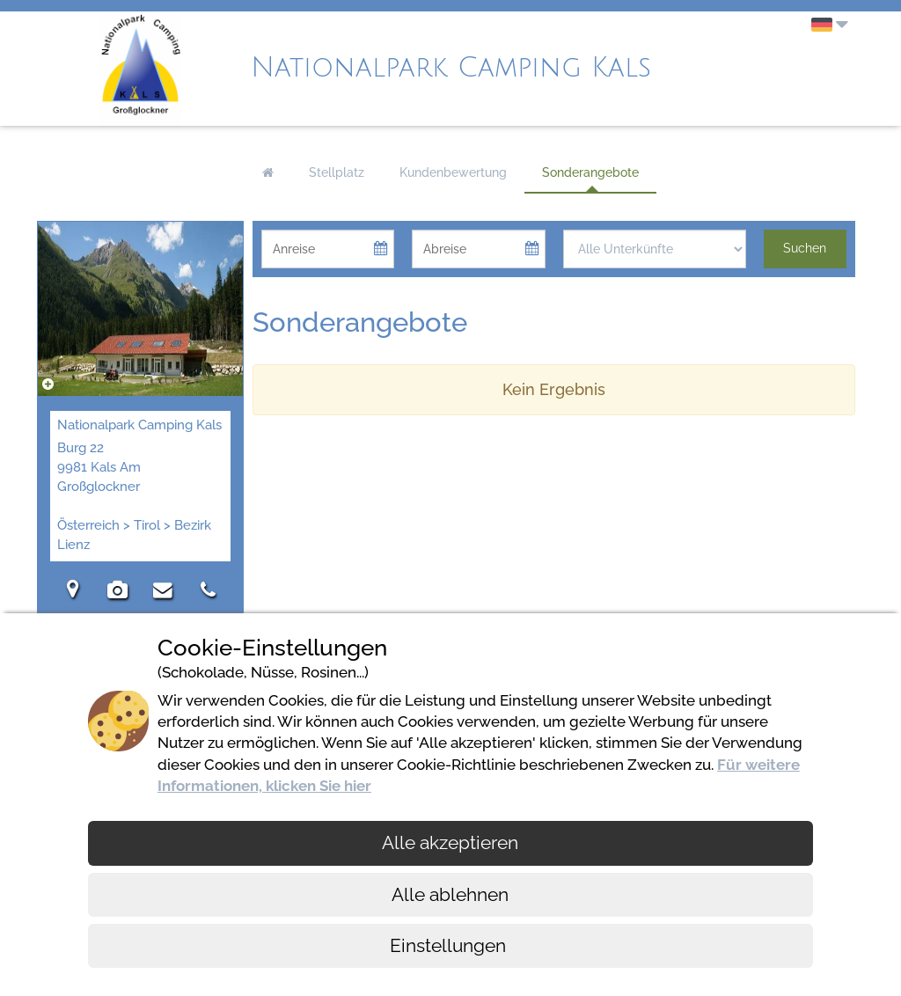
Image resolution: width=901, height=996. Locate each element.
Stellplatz (336, 172)
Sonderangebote (590, 172)
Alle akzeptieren (450, 842)
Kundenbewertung (453, 172)
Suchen (804, 248)
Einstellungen (450, 945)
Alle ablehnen (450, 894)
